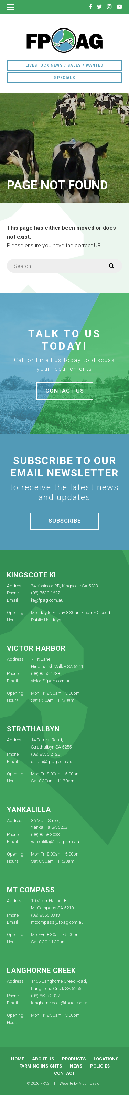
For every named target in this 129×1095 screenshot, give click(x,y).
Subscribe (65, 521)
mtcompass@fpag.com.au (57, 922)
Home (17, 1058)
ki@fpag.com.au (47, 600)
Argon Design (90, 1083)
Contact (64, 1073)
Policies (100, 1066)
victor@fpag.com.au (51, 680)
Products (74, 1058)
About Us (43, 1058)
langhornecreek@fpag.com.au (60, 1002)
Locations (106, 1058)
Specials (64, 77)
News (76, 1066)
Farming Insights (40, 1066)
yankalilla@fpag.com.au (55, 841)
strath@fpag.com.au (51, 761)
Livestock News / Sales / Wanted (64, 65)
